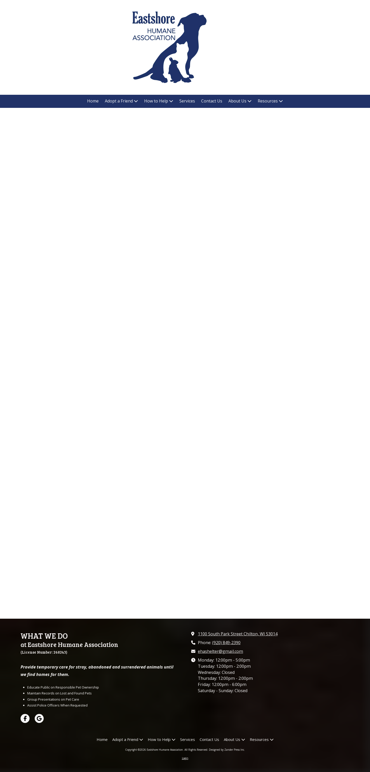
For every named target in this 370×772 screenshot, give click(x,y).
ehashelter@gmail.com (220, 651)
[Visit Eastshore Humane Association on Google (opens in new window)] (39, 718)
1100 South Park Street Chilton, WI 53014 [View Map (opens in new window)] (238, 634)
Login (185, 758)
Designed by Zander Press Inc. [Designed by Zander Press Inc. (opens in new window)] (227, 749)
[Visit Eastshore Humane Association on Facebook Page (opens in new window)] (25, 718)
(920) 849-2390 (226, 642)
